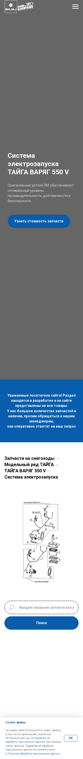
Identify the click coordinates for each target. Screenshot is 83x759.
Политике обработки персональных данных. (34, 753)
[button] (39, 221)
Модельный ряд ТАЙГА (29, 464)
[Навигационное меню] (75, 6)
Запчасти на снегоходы (29, 458)
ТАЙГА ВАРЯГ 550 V (25, 470)
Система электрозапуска (31, 477)
